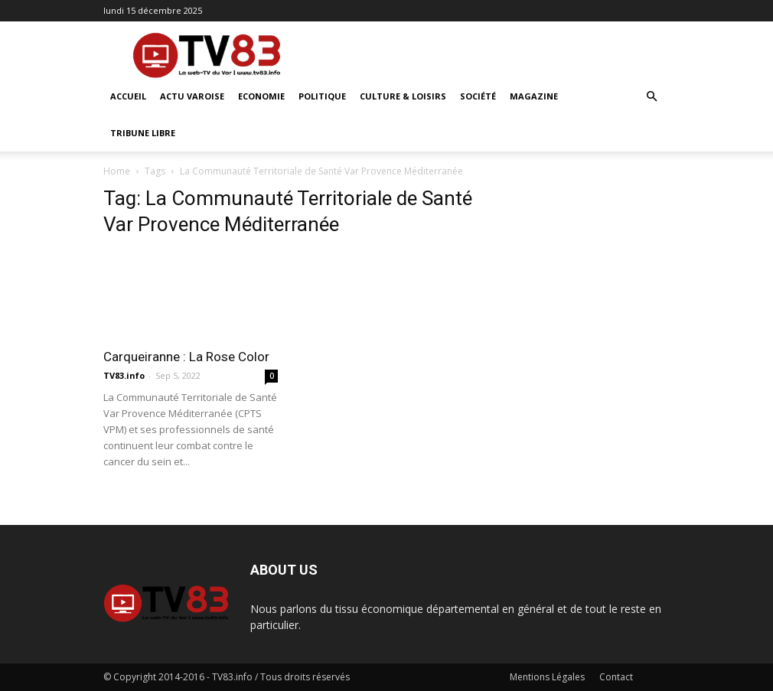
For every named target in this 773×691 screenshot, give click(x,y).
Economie (261, 96)
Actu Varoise (192, 96)
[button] (651, 97)
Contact (616, 676)
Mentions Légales (547, 676)
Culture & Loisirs (403, 96)
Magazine (534, 96)
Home (116, 171)
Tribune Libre (142, 133)
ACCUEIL (128, 96)
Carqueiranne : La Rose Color (186, 356)
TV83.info (124, 375)
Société (478, 96)
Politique (322, 96)
